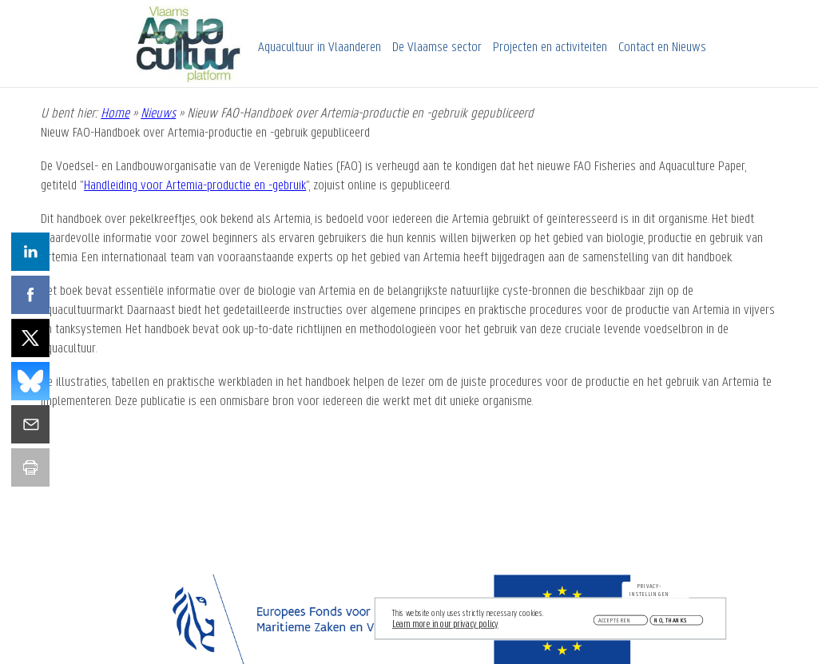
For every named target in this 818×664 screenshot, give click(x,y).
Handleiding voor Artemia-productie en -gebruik (195, 185)
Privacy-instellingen (649, 593)
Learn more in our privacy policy (445, 627)
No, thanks (670, 622)
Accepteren (615, 622)
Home (115, 113)
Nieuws (158, 113)
